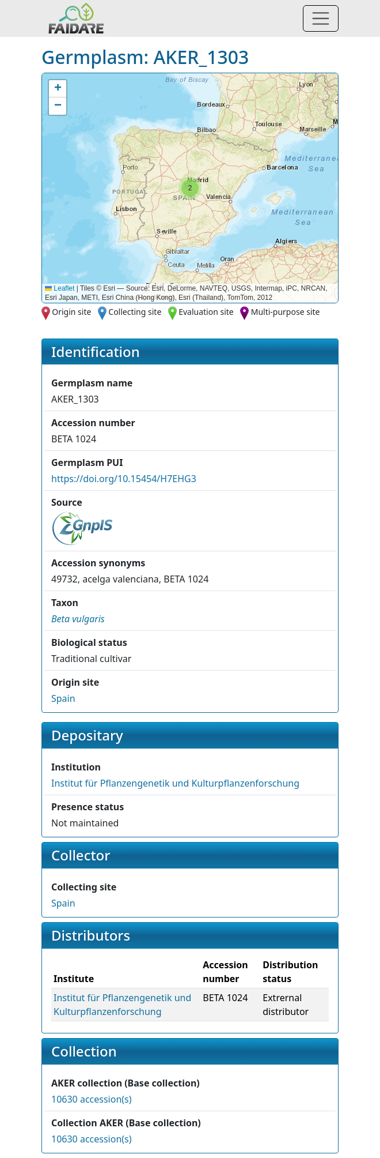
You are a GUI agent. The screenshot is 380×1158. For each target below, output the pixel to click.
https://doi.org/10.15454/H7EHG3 (123, 478)
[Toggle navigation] (321, 18)
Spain (63, 698)
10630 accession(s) (91, 1099)
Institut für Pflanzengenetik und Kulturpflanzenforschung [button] (175, 783)
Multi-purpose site (285, 311)
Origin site (71, 311)
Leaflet (59, 288)
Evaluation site (206, 311)
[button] (190, 188)
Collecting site (134, 311)
